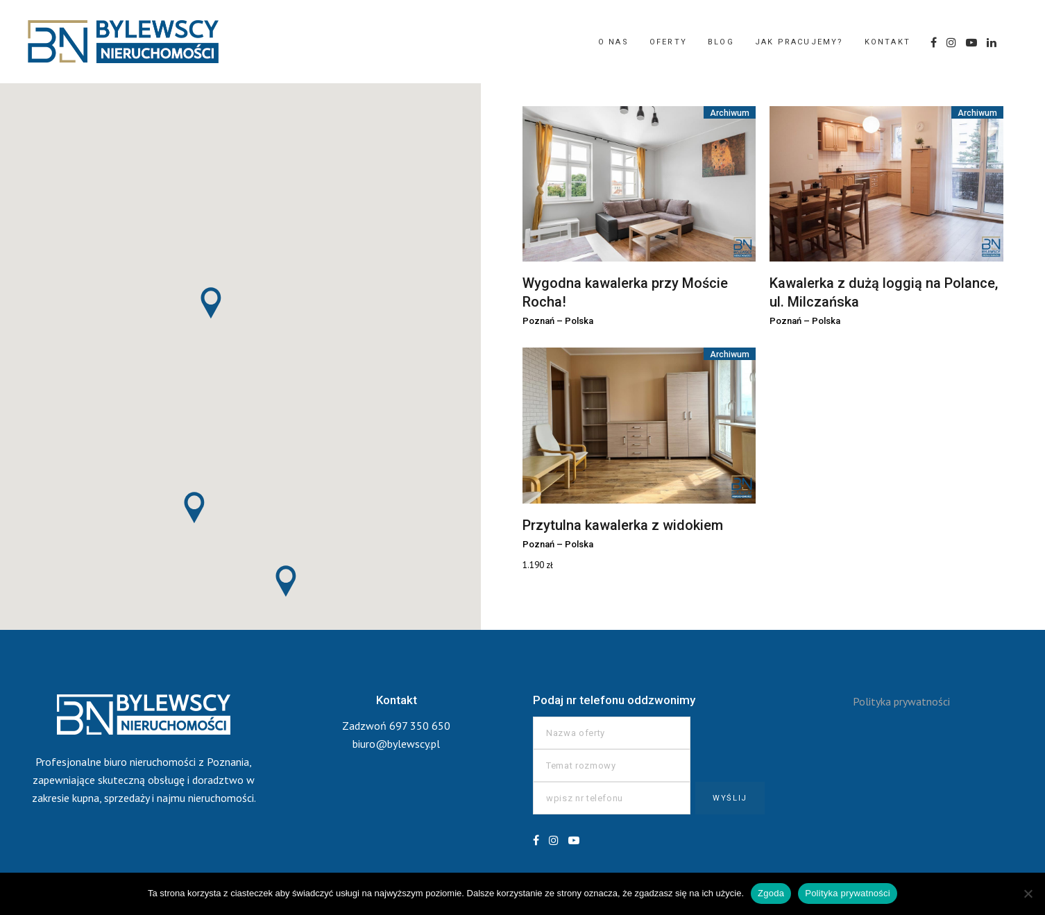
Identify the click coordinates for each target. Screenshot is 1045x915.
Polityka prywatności (901, 701)
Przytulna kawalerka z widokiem (622, 525)
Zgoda (771, 893)
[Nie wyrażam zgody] (1028, 893)
